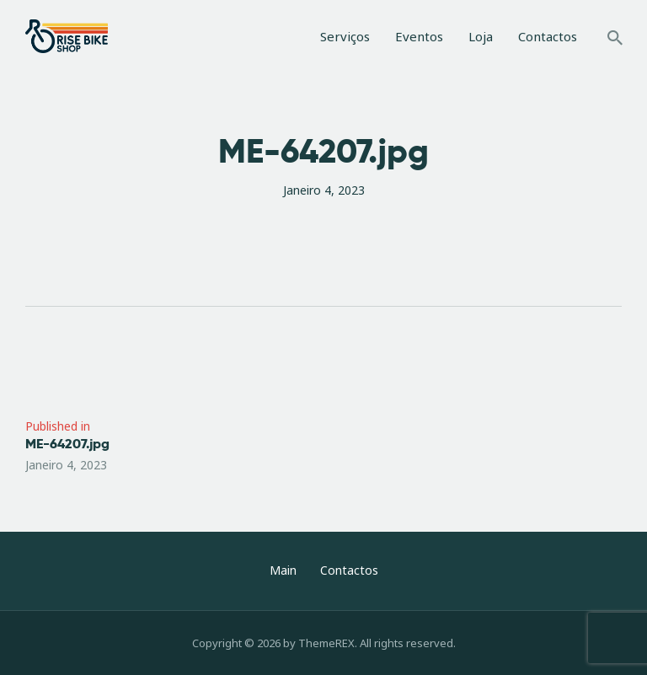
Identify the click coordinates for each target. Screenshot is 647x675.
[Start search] (615, 39)
